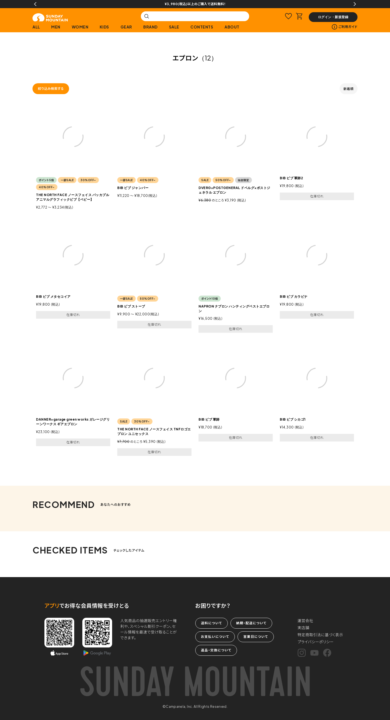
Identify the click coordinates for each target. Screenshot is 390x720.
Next (355, 4)
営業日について (255, 637)
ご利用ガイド (345, 27)
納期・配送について (251, 623)
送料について (211, 623)
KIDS (104, 26)
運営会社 (305, 620)
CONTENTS (201, 26)
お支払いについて (215, 637)
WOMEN (80, 26)
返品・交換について (216, 650)
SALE (174, 26)
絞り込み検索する (51, 89)
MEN (55, 26)
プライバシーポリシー (316, 641)
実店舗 (304, 627)
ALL (36, 26)
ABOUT (232, 26)
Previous (35, 4)
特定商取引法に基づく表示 (320, 634)
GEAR (126, 26)
